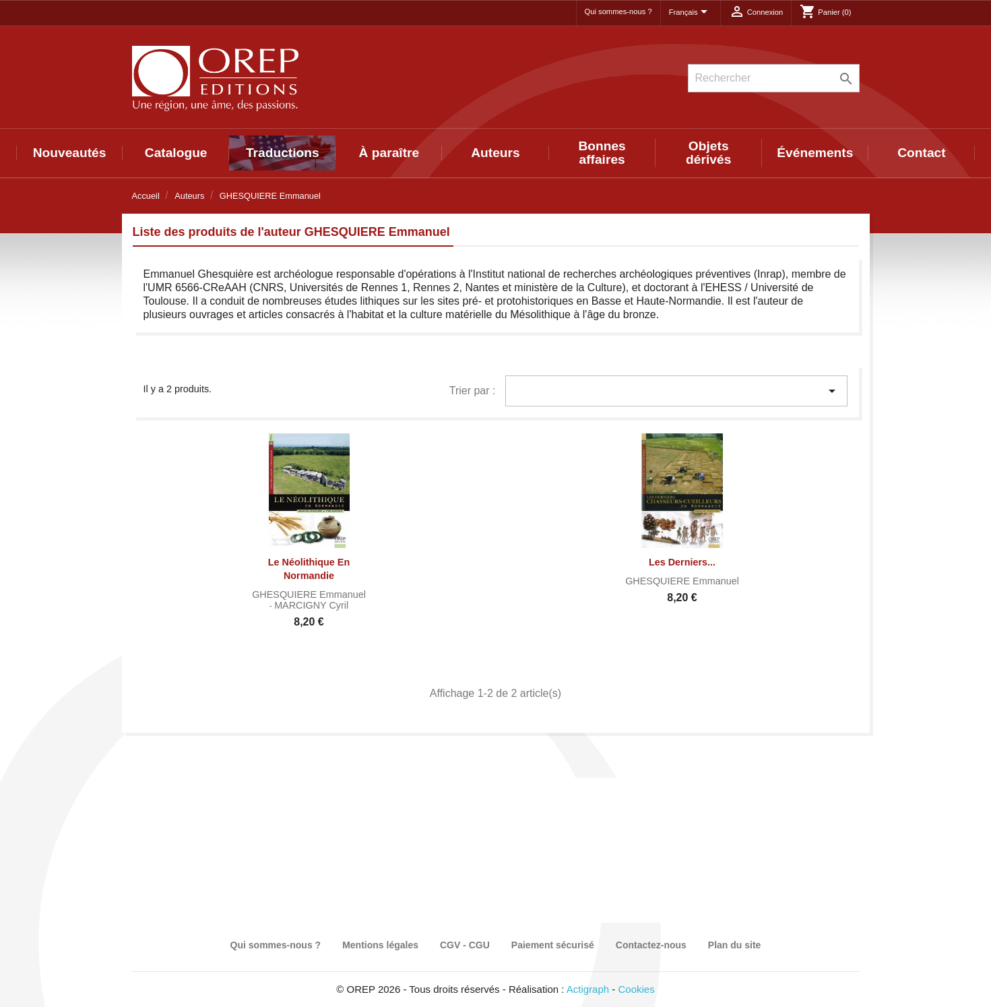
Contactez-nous (651, 945)
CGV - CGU (465, 945)
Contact (921, 153)
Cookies (636, 989)
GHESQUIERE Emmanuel (309, 594)
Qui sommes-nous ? (618, 11)
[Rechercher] (774, 78)
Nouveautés (69, 153)
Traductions (282, 153)
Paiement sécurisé (552, 945)
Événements (815, 153)
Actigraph (588, 989)
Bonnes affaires (601, 152)
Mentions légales (380, 945)
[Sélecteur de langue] (690, 13)
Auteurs (495, 153)
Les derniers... (682, 562)
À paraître (389, 153)
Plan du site (734, 945)
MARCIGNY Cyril (311, 605)
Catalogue (176, 153)
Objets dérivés (708, 152)
